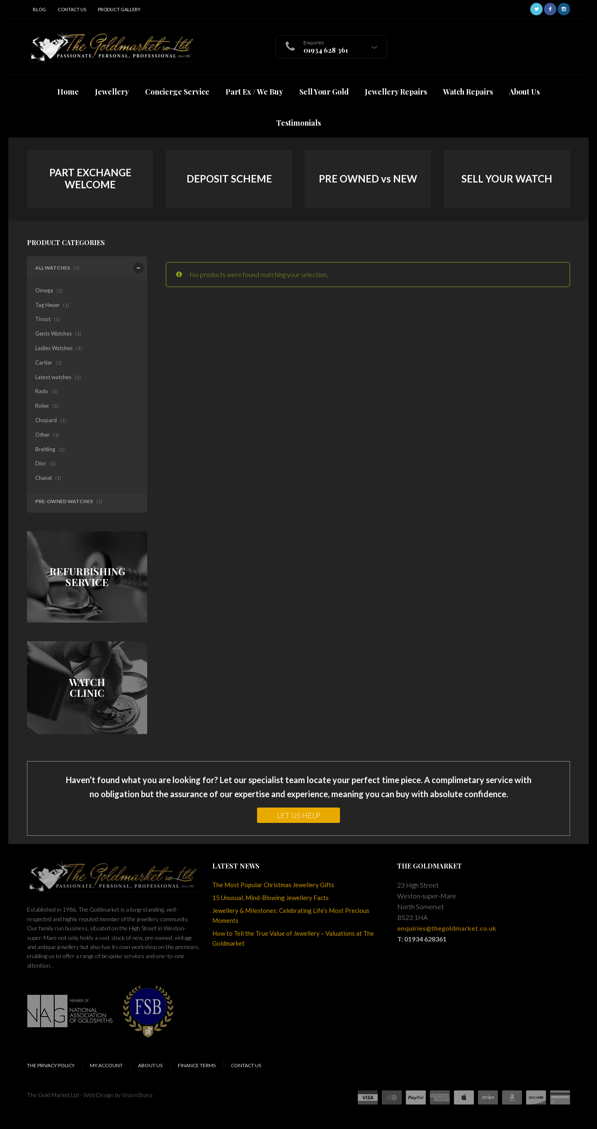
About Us (150, 1065)
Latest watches (53, 377)
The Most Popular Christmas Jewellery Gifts (273, 884)
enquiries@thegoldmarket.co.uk (446, 928)
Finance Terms (197, 1065)
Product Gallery (119, 9)
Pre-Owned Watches (64, 501)
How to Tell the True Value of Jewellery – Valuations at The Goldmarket (293, 938)
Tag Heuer (47, 305)
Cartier (43, 362)
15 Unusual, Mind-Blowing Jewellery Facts (270, 897)
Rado (41, 391)
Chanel (43, 477)
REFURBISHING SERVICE (87, 577)
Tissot (43, 319)
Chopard (46, 420)
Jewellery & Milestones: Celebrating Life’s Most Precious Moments (290, 915)
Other (42, 434)
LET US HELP (298, 815)
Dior (40, 463)
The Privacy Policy (51, 1065)
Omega (44, 290)
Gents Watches (53, 333)
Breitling (45, 449)
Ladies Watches (54, 348)
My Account (106, 1065)
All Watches (53, 268)
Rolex (42, 405)
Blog (39, 9)
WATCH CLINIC (87, 688)
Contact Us (72, 9)
